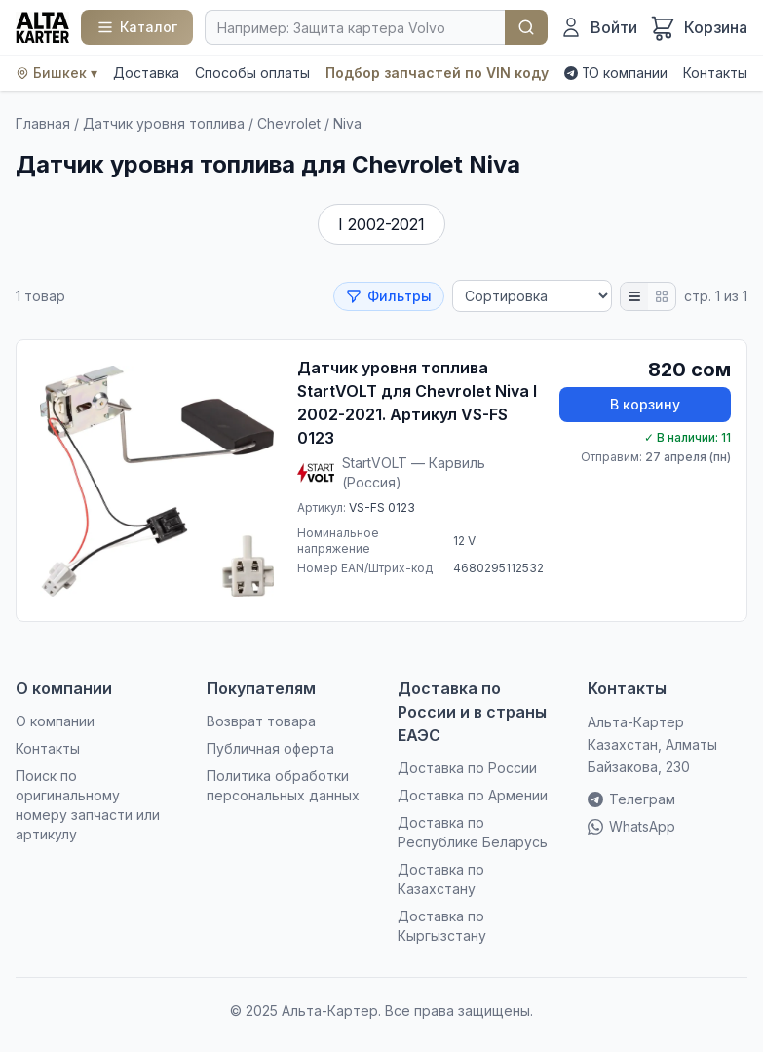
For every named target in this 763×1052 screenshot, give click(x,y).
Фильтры (389, 296)
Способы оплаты (252, 72)
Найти (526, 27)
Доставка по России (467, 768)
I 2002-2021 (381, 224)
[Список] (634, 296)
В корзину (645, 404)
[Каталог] (137, 27)
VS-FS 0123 (382, 507)
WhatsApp (631, 826)
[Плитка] (661, 296)
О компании (628, 72)
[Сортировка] (532, 296)
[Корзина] (698, 27)
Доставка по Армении (473, 795)
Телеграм (631, 799)
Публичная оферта (270, 748)
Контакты (715, 72)
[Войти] (598, 27)
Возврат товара (261, 721)
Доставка (146, 72)
